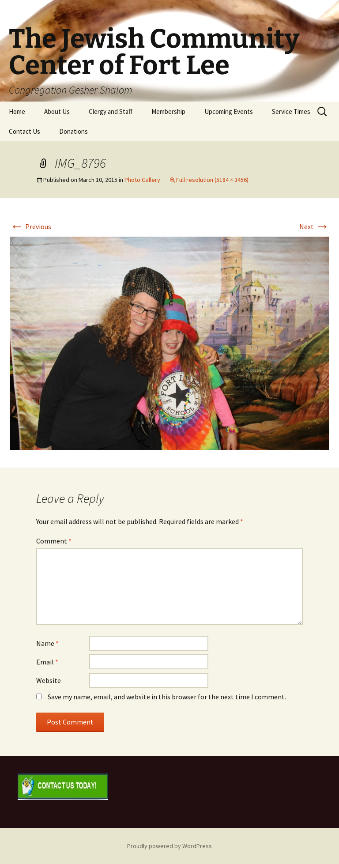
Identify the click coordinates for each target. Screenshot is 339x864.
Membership (168, 111)
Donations (73, 131)
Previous (30, 226)
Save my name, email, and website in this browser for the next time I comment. (167, 696)
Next (314, 226)
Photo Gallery (142, 180)
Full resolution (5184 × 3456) (212, 180)
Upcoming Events (228, 111)
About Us (57, 111)
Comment (54, 540)
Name (47, 643)
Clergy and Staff (110, 111)
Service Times (291, 111)
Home (17, 111)
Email (47, 661)
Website (48, 680)
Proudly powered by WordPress (169, 846)
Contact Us (24, 131)
